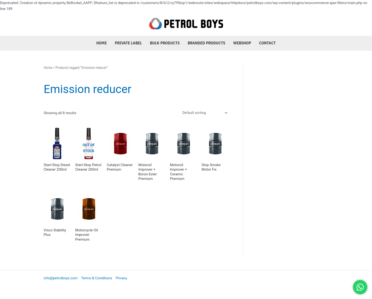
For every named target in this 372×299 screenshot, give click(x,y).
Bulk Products (165, 43)
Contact (267, 43)
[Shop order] (204, 113)
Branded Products (206, 43)
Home (101, 43)
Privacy (121, 278)
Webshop (242, 43)
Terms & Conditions (96, 278)
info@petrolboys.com (61, 278)
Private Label (128, 43)
